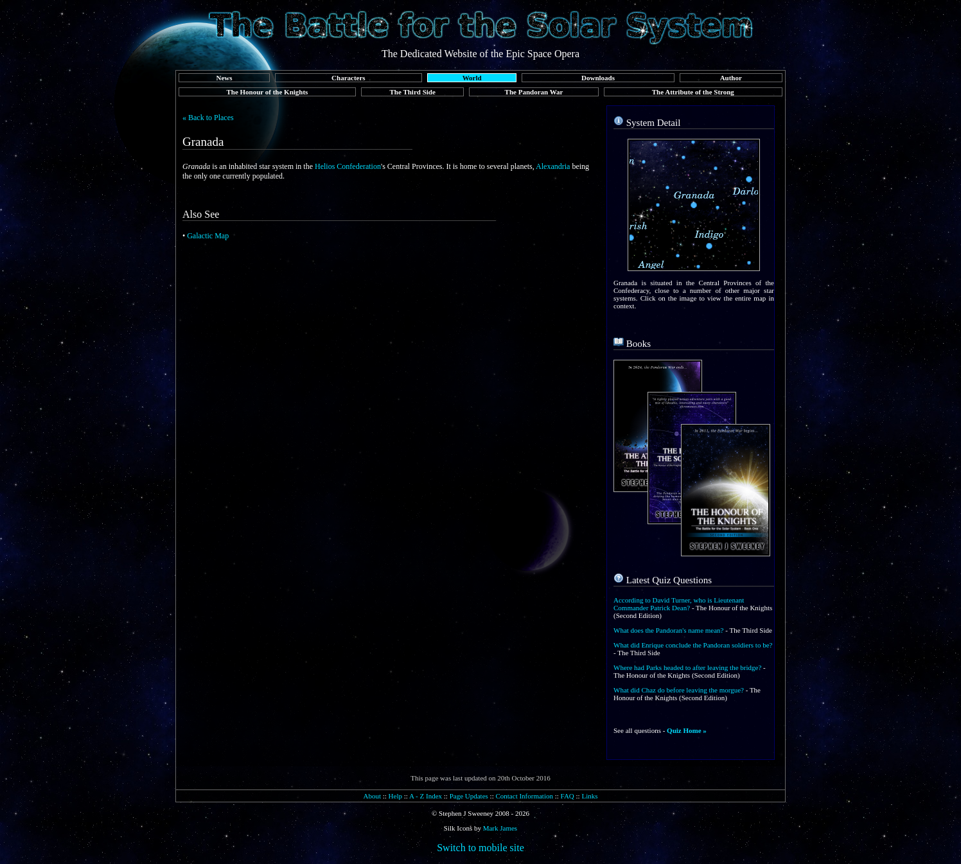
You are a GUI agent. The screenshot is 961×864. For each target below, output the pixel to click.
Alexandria (553, 166)
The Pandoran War (534, 92)
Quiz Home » (687, 730)
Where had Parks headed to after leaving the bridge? (687, 667)
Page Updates (469, 796)
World (472, 78)
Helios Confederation (348, 166)
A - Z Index (425, 796)
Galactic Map (208, 235)
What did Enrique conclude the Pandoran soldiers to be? (692, 645)
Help (395, 796)
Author (731, 78)
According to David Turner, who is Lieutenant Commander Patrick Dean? (678, 604)
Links (589, 796)
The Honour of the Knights (267, 92)
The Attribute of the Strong (693, 92)
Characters (348, 78)
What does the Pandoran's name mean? (668, 630)
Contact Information (524, 796)
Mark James (500, 828)
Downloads (598, 78)
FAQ (567, 796)
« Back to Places (208, 117)
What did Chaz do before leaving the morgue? (678, 690)
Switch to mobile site (480, 847)
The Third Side (413, 92)
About (372, 796)
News (224, 78)
